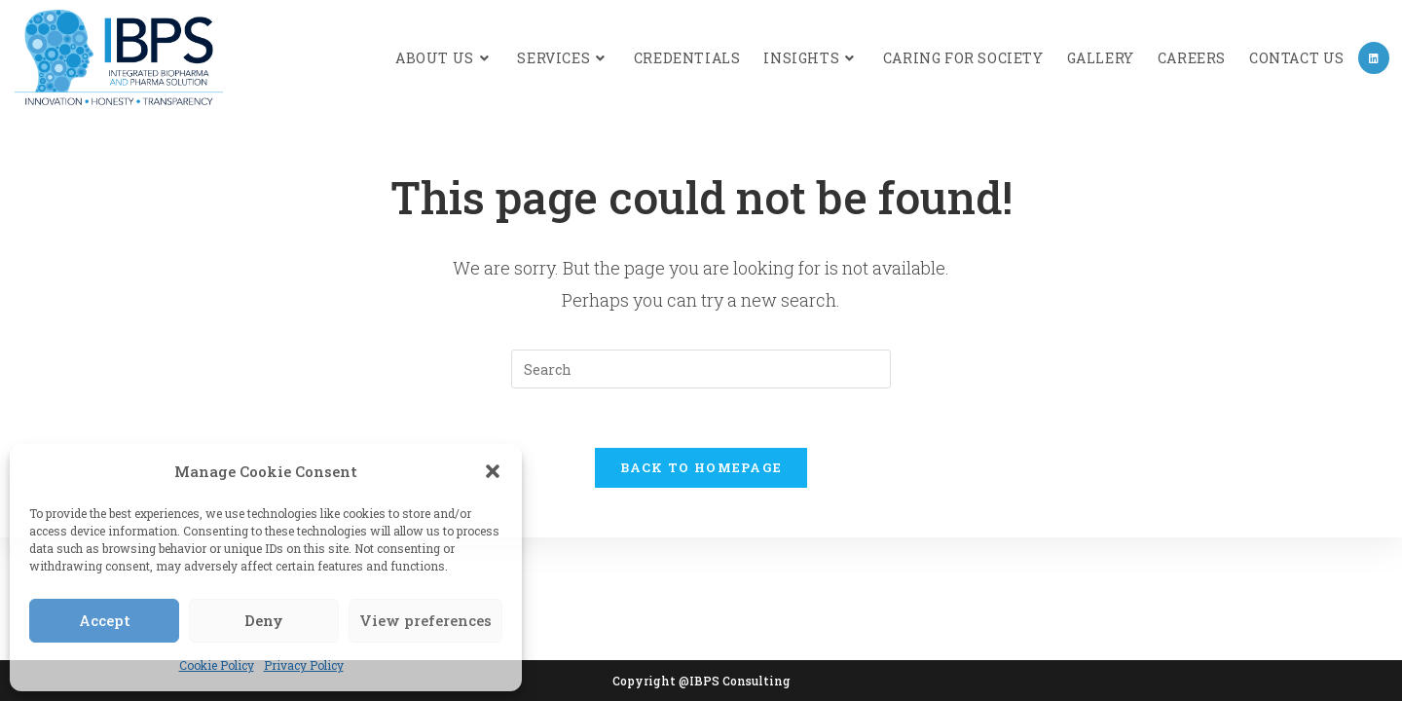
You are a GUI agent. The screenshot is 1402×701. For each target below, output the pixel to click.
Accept (104, 620)
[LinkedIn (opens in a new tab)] (1373, 58)
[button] (492, 471)
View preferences (425, 620)
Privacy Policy (304, 665)
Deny (263, 620)
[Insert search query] (701, 369)
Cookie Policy (216, 665)
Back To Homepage (701, 467)
